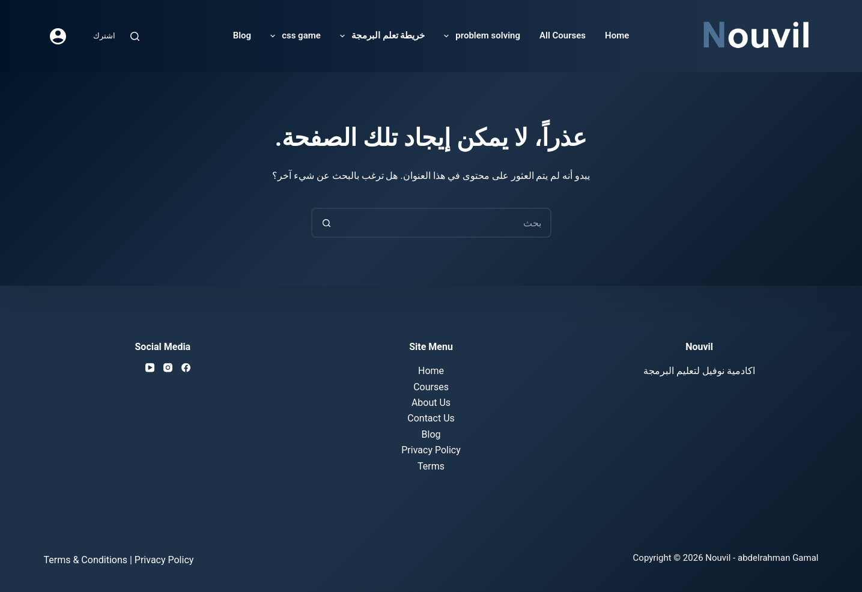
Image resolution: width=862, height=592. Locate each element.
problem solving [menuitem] (479, 36)
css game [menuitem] (293, 36)
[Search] (134, 36)
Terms (431, 465)
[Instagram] (167, 367)
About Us (431, 402)
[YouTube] (149, 367)
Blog (431, 433)
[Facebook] (185, 367)
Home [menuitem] (617, 35)
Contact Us (431, 418)
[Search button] (326, 223)
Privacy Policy (431, 450)
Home (431, 370)
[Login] (58, 36)
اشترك (104, 35)
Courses (431, 386)
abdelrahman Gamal (778, 557)
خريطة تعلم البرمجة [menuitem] (380, 36)
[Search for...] (446, 223)
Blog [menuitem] (242, 35)
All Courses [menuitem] (562, 35)
